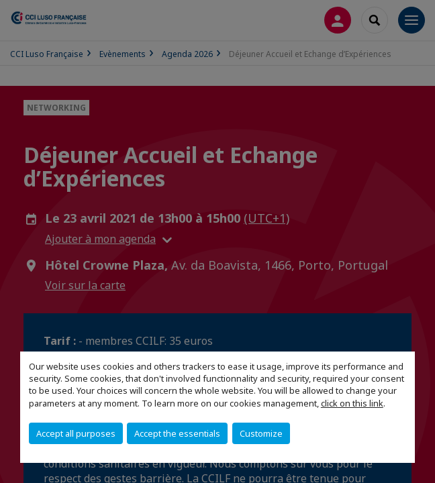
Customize (261, 433)
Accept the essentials (177, 433)
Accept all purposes (75, 433)
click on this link (352, 403)
